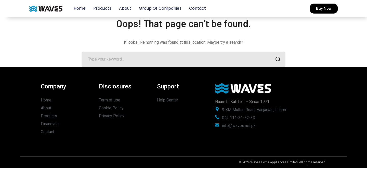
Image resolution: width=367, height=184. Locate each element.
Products (102, 8)
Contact (197, 8)
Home (80, 8)
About (125, 8)
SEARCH (276, 59)
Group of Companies (160, 8)
